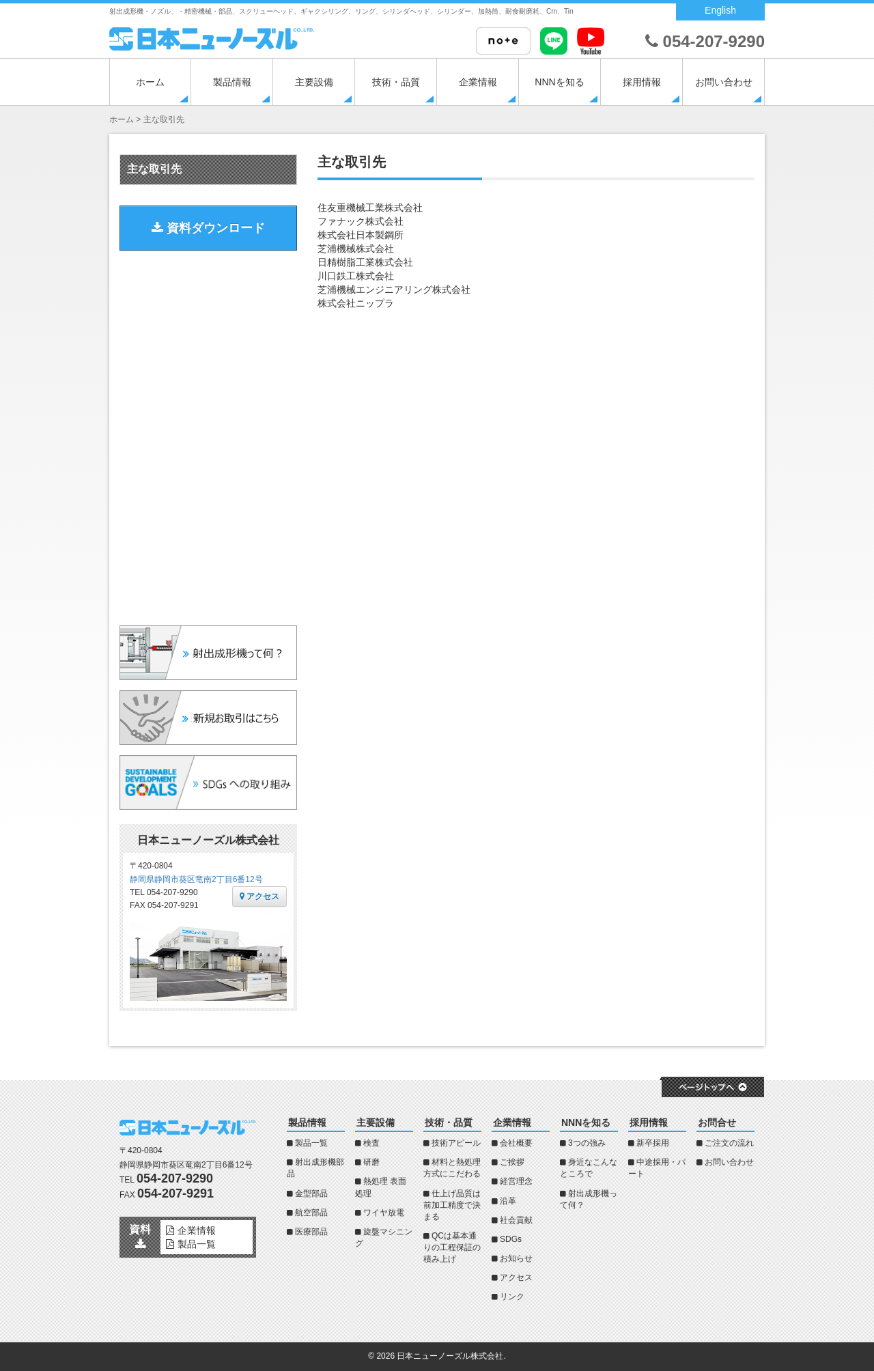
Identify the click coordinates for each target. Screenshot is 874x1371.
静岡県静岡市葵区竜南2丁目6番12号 (196, 879)
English (720, 10)
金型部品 (311, 1193)
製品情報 (232, 81)
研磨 (371, 1162)
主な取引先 (154, 169)
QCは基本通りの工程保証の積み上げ (452, 1247)
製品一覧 (311, 1143)
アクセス (259, 896)
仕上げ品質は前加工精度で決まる (452, 1205)
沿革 (508, 1201)
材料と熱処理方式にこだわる (452, 1167)
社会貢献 (516, 1220)
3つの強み (587, 1143)
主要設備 (314, 81)
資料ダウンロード (208, 228)
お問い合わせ (723, 81)
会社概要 (516, 1143)
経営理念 (516, 1181)
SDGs (511, 1239)
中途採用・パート (657, 1167)
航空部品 (311, 1212)
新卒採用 (652, 1143)
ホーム (150, 81)
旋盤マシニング (383, 1237)
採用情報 (642, 81)
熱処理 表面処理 (380, 1187)
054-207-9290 (705, 41)
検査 (371, 1143)
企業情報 (478, 81)
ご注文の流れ (729, 1143)
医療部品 (311, 1231)
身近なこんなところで (588, 1167)
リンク (512, 1296)
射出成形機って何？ (588, 1199)
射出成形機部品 (315, 1167)
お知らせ (516, 1258)
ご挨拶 (512, 1162)
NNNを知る (559, 81)
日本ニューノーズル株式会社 (450, 1356)
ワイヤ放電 (383, 1212)
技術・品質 (396, 81)
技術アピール (456, 1143)
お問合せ (717, 1122)
